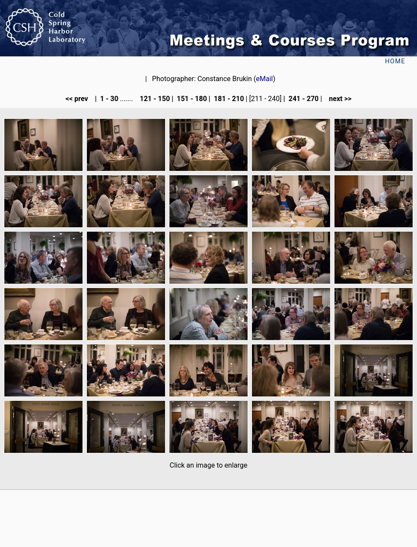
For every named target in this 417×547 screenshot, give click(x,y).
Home (395, 61)
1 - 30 (109, 99)
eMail (264, 79)
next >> (337, 99)
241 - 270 (302, 99)
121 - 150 (154, 99)
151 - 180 (191, 99)
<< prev (79, 99)
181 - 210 (228, 99)
